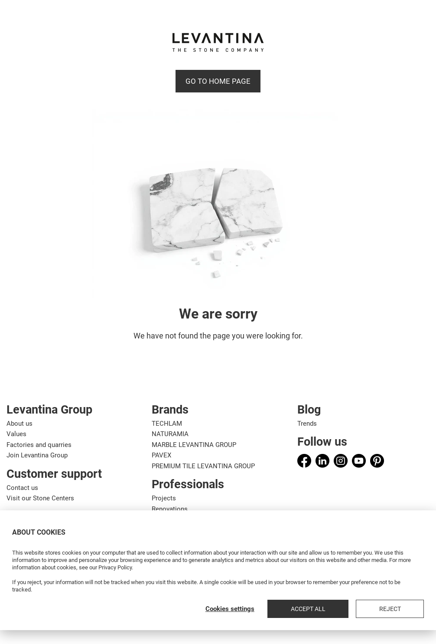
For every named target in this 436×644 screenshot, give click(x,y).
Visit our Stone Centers (40, 498)
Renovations (170, 509)
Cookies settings (293, 609)
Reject (405, 608)
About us (20, 423)
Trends (307, 423)
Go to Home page (218, 81)
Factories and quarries (39, 445)
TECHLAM (167, 423)
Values (16, 434)
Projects (164, 498)
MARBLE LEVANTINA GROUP (194, 445)
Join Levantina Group (37, 455)
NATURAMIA (170, 434)
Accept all (355, 608)
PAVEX (161, 455)
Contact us (22, 488)
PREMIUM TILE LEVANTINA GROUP (203, 466)
